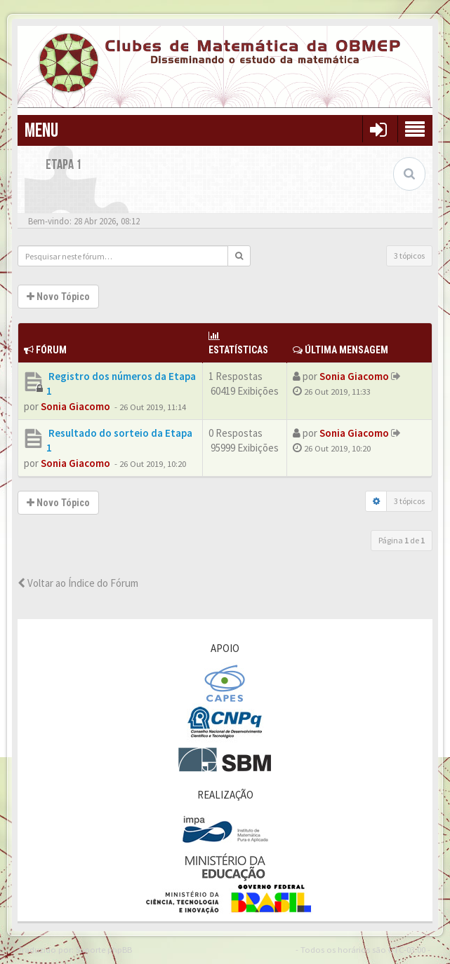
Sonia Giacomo (75, 406)
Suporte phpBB (104, 949)
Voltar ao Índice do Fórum (78, 583)
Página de (401, 540)
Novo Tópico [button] (58, 296)
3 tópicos (409, 255)
